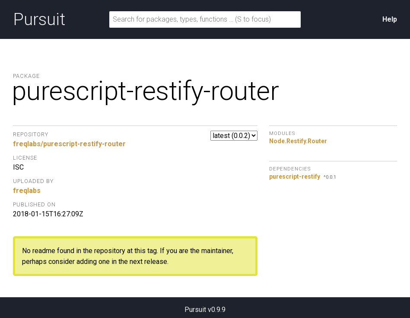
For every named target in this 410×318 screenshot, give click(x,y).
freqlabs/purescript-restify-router (69, 144)
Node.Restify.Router (298, 141)
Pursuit (39, 19)
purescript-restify (294, 176)
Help (389, 19)
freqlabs (27, 190)
